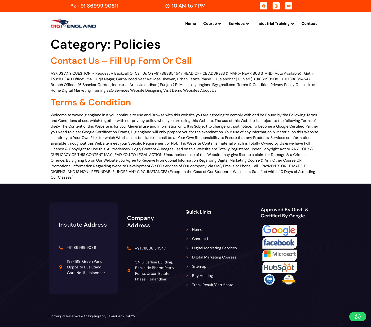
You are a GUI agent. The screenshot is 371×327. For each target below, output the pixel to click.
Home (190, 23)
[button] (357, 316)
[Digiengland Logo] (81, 23)
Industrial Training (275, 23)
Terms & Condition (91, 102)
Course (212, 23)
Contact (309, 23)
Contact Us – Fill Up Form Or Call (121, 61)
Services (239, 23)
